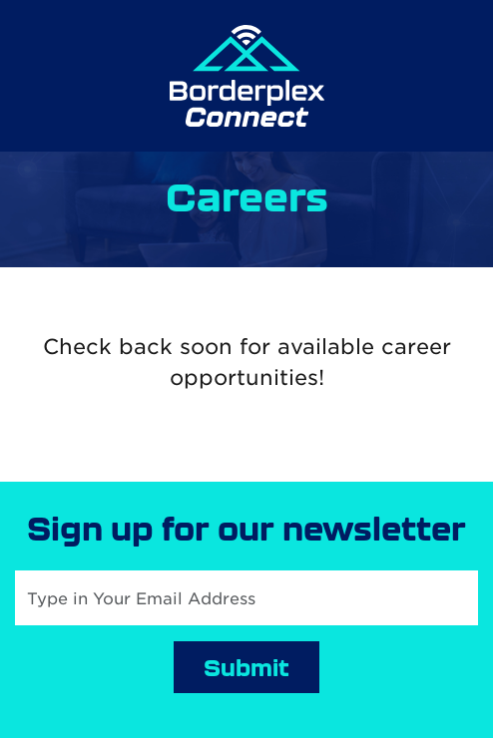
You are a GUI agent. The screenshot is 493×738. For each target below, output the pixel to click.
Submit (246, 667)
